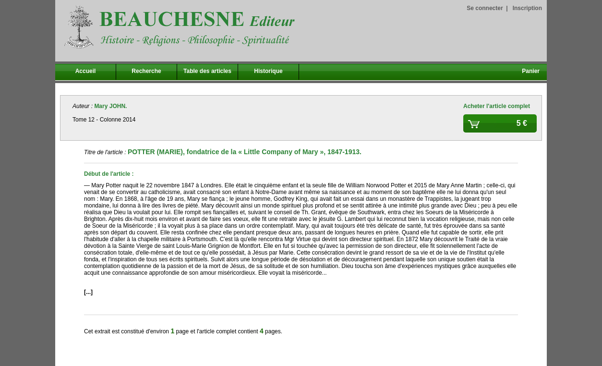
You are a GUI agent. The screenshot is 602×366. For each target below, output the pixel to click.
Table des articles (207, 71)
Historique (268, 71)
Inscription (527, 8)
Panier (531, 71)
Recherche (146, 71)
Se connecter (485, 8)
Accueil (85, 71)
